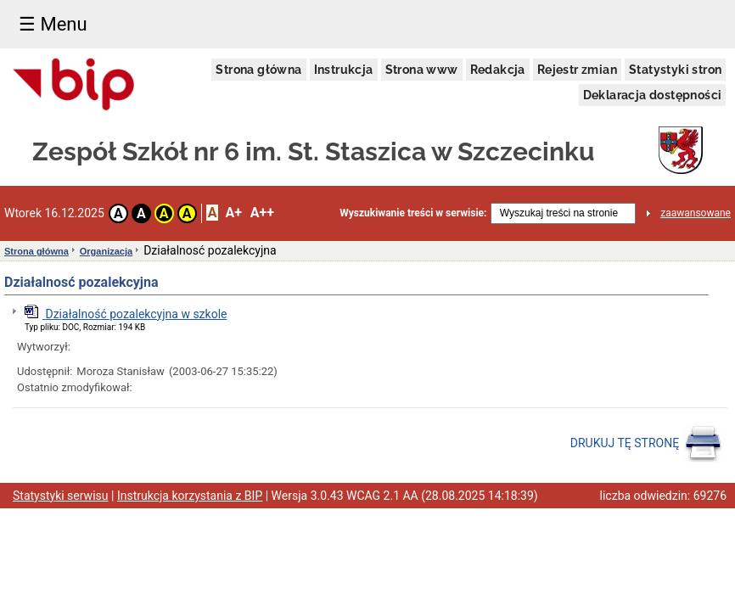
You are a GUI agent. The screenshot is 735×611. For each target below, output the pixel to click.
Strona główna (258, 69)
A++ (262, 213)
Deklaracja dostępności (652, 95)
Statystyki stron (675, 69)
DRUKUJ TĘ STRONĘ (646, 443)
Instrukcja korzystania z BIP (189, 495)
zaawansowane (695, 213)
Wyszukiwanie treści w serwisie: (412, 213)
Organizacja (106, 251)
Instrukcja (343, 69)
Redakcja (497, 69)
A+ (233, 213)
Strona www (421, 69)
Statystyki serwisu (61, 495)
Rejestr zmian (577, 69)
